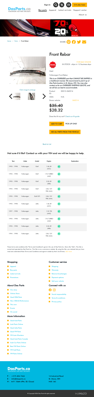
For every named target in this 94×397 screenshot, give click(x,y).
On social (12, 312)
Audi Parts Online (15, 324)
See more (69, 251)
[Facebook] (73, 42)
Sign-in (47, 5)
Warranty (53, 270)
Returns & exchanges (58, 274)
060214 (75, 100)
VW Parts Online (14, 354)
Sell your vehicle (56, 281)
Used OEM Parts (14, 297)
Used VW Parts (14, 331)
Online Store (13, 293)
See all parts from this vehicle (65, 132)
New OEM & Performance (18, 301)
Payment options (56, 277)
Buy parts (12, 270)
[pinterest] (68, 42)
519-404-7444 (79, 5)
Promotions (12, 277)
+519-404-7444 (18, 376)
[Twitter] (79, 42)
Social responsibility (57, 294)
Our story (12, 290)
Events (11, 308)
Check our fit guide (72, 116)
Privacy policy (55, 302)
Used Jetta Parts (14, 328)
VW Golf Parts (13, 350)
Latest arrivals (13, 274)
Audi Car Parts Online (16, 343)
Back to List (47, 144)
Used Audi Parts (14, 320)
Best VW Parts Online (16, 346)
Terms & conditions (57, 298)
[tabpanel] (47, 28)
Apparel (11, 266)
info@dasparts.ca (18, 379)
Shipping (53, 266)
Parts (16, 41)
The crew (12, 304)
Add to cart (56, 124)
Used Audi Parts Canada (17, 339)
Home (9, 41)
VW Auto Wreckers (15, 335)
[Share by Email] (84, 42)
